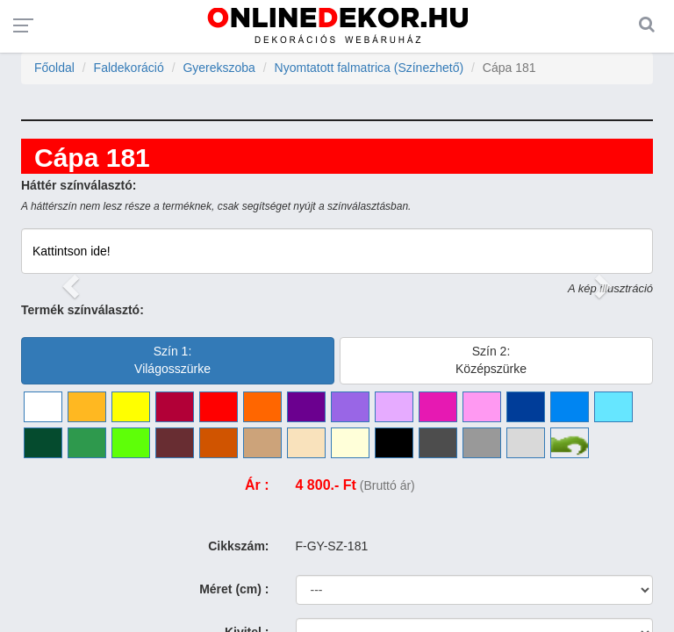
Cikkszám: (238, 546)
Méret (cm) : (234, 589)
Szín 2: (491, 360)
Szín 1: (172, 360)
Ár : (257, 485)
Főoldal (54, 68)
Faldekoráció (129, 68)
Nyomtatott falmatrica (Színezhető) (369, 68)
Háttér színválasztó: (78, 185)
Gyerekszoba (219, 68)
